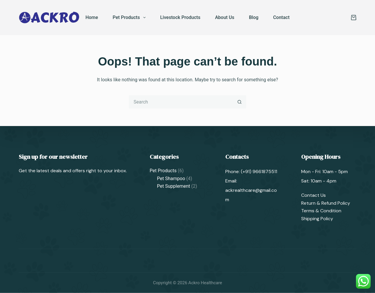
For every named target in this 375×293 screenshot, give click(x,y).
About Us (224, 17)
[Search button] (239, 101)
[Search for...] (181, 101)
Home (92, 17)
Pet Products (130, 17)
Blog (253, 17)
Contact (281, 17)
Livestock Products (180, 17)
